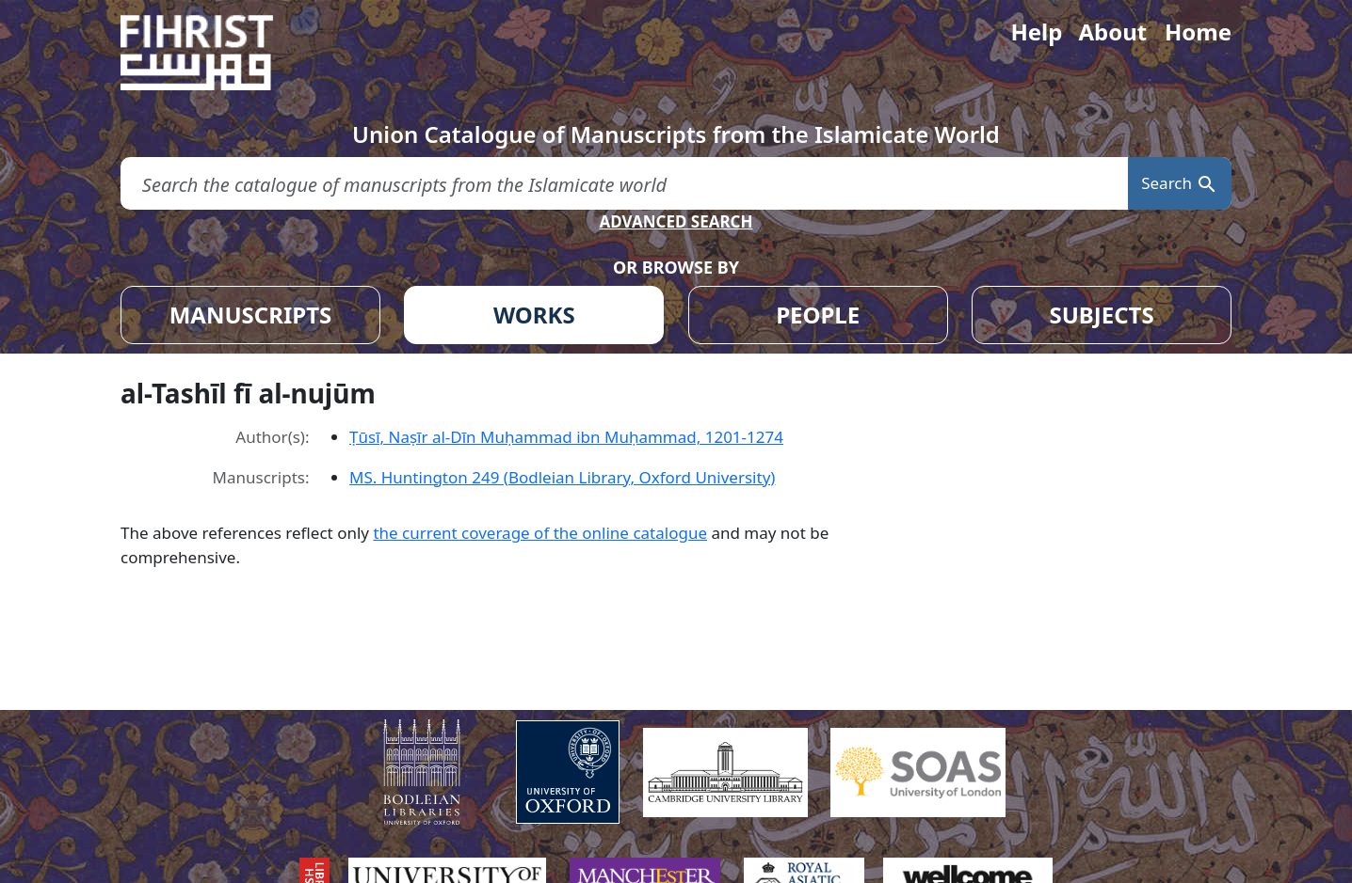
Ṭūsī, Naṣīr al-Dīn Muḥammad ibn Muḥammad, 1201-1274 (566, 437)
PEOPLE (818, 314)
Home (1198, 31)
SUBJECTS (1101, 314)
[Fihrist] (215, 52)
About (1112, 31)
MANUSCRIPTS (250, 314)
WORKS (534, 314)
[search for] (624, 184)
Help (1036, 31)
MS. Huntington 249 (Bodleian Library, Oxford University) (562, 477)
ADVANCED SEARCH (675, 221)
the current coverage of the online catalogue (540, 533)
